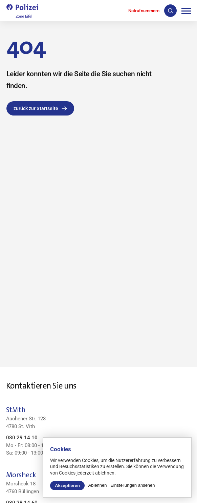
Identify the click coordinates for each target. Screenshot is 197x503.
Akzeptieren (67, 485)
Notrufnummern (143, 10)
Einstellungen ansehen (132, 485)
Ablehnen (97, 485)
